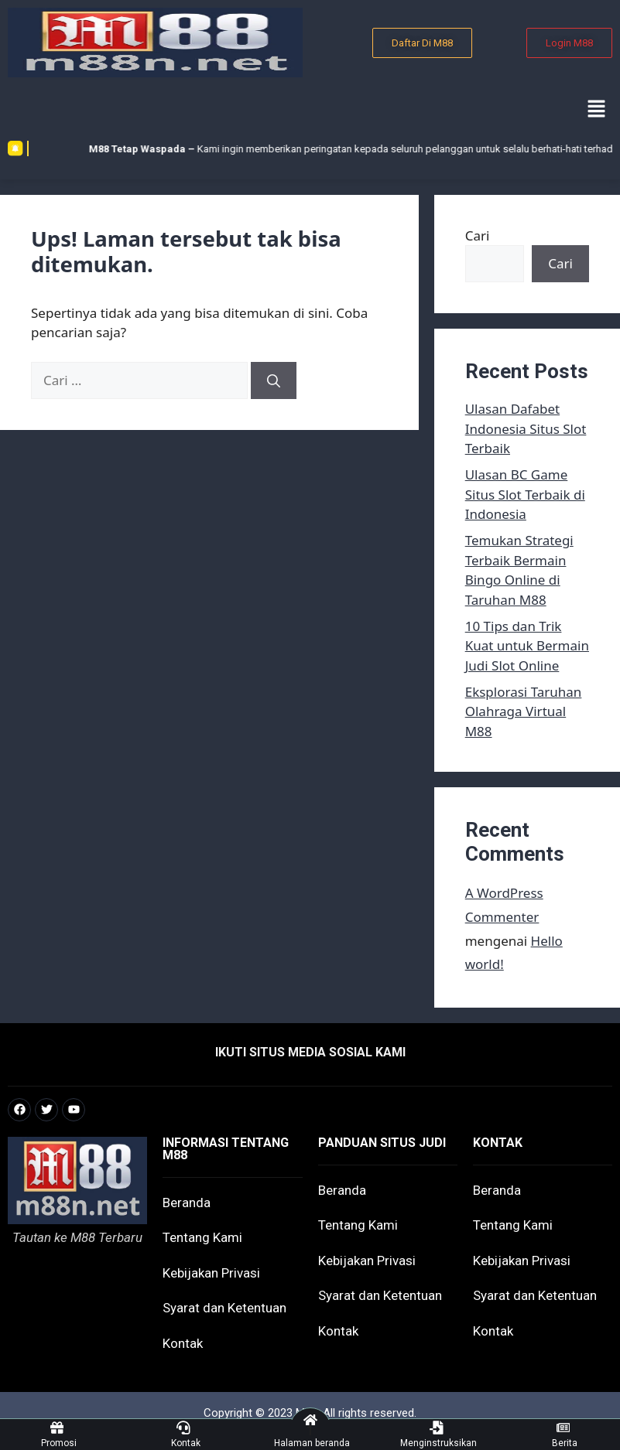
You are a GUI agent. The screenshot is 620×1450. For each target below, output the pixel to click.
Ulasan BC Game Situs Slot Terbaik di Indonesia (525, 494)
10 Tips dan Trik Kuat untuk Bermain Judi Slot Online (527, 645)
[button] (596, 109)
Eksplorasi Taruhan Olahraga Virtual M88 (523, 711)
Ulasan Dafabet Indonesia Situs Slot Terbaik (526, 428)
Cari (477, 235)
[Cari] (273, 380)
